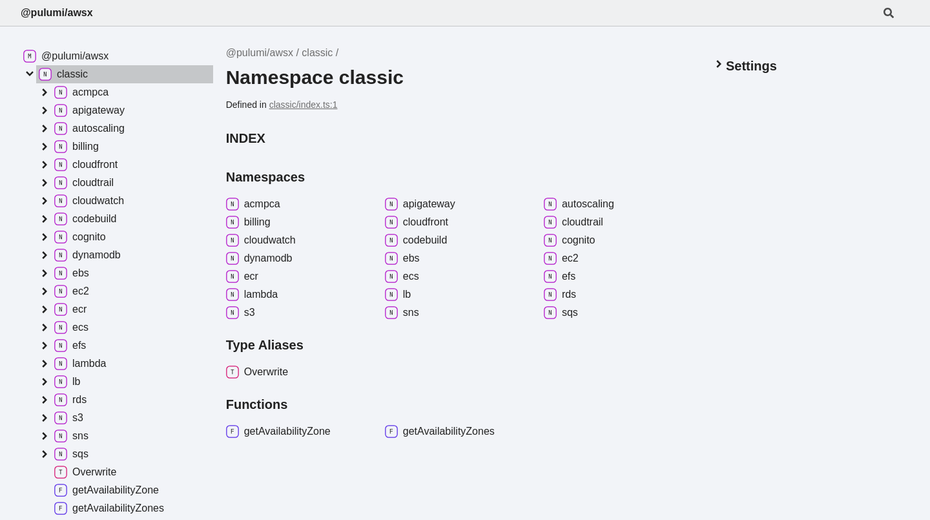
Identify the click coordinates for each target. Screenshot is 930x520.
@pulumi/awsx (57, 12)
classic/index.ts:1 (303, 104)
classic (317, 52)
